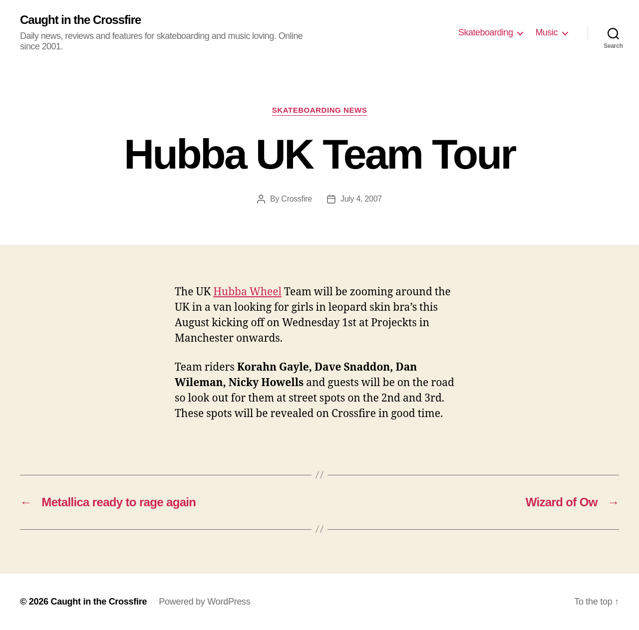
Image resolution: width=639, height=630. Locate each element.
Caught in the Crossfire (80, 20)
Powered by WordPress (204, 602)
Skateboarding (485, 32)
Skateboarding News (319, 110)
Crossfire (296, 199)
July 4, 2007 (361, 199)
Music (546, 32)
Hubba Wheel (247, 292)
